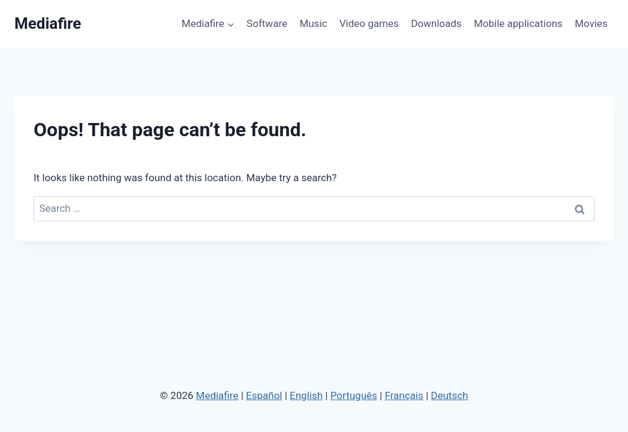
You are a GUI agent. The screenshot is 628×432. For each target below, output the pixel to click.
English (306, 395)
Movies (591, 23)
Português (353, 395)
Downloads (436, 23)
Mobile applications (518, 23)
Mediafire (217, 395)
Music (313, 23)
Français (403, 395)
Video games (369, 23)
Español (264, 395)
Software (267, 23)
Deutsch (449, 395)
